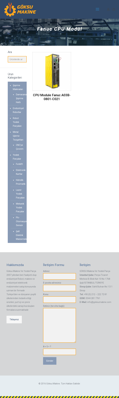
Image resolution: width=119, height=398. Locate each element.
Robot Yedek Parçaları (17, 122)
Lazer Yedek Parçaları (20, 194)
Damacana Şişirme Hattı (20, 98)
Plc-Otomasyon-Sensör (20, 221)
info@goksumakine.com (99, 302)
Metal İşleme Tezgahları (18, 136)
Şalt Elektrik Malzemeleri (20, 235)
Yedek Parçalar (17, 157)
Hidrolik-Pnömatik (20, 182)
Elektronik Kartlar (20, 172)
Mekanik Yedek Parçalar (20, 207)
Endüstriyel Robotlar (18, 110)
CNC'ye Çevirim (19, 147)
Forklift (19, 164)
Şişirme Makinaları (18, 87)
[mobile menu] (97, 9)
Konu (59, 298)
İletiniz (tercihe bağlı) (59, 324)
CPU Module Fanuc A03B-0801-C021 (52, 97)
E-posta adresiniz (59, 286)
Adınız (59, 275)
